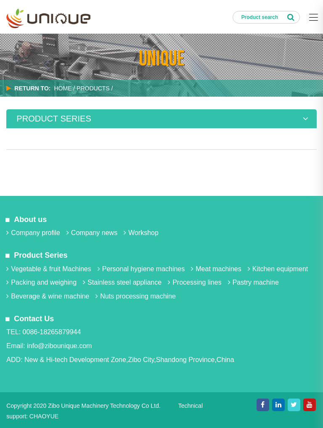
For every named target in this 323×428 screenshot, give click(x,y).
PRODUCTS (93, 88)
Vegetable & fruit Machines (48, 268)
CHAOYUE (43, 416)
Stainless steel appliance (122, 282)
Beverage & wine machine (47, 296)
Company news (91, 232)
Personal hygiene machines (141, 268)
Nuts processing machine (135, 296)
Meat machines (216, 268)
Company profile (33, 232)
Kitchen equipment (278, 268)
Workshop (141, 232)
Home (62, 88)
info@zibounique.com (59, 345)
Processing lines (195, 282)
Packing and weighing (41, 282)
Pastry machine (253, 282)
